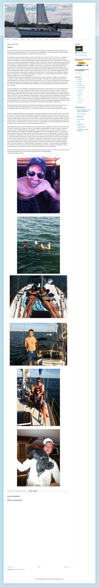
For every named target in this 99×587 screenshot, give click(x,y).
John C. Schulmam (82, 52)
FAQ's (34, 39)
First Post (78, 73)
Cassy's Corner (55, 39)
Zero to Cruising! (81, 114)
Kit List (46, 39)
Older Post (66, 567)
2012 (78, 83)
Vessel (22, 39)
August (80, 89)
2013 (78, 81)
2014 (78, 79)
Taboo (79, 95)
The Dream (15, 39)
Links (40, 39)
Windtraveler (80, 116)
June (79, 94)
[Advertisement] (38, 553)
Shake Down (81, 100)
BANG (79, 97)
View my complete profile (81, 55)
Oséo (78, 121)
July (79, 91)
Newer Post (10, 567)
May (79, 102)
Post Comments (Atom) (19, 569)
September (81, 87)
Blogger (62, 579)
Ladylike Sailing (81, 127)
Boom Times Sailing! (31, 9)
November (80, 85)
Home (7, 39)
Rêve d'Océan (80, 119)
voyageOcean (80, 124)
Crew (28, 39)
